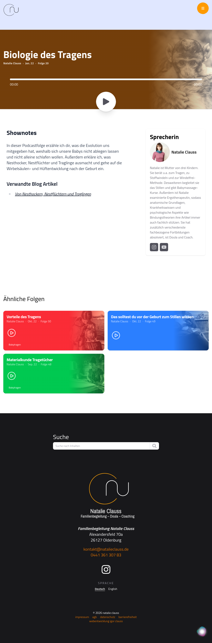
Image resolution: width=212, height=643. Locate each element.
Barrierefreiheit (127, 617)
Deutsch (100, 589)
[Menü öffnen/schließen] (203, 8)
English (112, 589)
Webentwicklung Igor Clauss (106, 621)
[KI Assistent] (202, 631)
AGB (94, 617)
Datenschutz (107, 617)
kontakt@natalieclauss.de (106, 549)
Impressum (82, 617)
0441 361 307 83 (106, 555)
